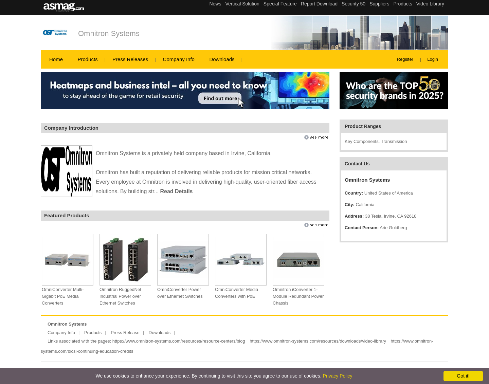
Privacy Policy (337, 376)
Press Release (125, 332)
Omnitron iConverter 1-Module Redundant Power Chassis (298, 296)
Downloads (221, 59)
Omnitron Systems (109, 33)
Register (405, 59)
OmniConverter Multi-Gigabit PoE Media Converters (63, 296)
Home (56, 59)
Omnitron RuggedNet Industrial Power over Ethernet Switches (120, 296)
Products (87, 59)
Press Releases (130, 59)
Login (432, 59)
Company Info (179, 59)
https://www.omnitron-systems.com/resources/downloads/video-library (318, 341)
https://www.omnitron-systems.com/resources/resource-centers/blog (178, 341)
